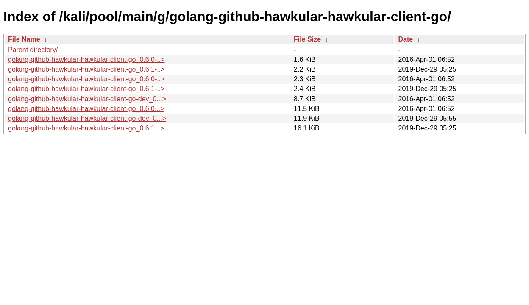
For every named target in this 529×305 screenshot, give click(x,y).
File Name (24, 39)
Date (405, 39)
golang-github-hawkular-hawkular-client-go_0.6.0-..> (86, 59)
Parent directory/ (33, 49)
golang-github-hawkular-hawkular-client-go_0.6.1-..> (86, 69)
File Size (307, 39)
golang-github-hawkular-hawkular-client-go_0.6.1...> (86, 128)
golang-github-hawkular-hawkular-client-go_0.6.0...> (86, 108)
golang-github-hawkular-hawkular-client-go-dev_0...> (87, 99)
